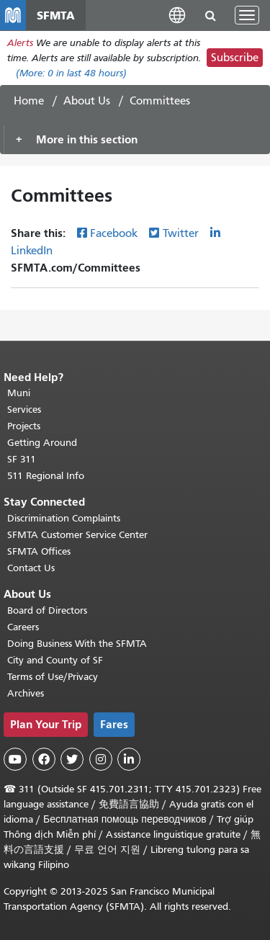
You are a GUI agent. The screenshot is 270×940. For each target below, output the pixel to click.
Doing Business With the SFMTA (77, 643)
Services (24, 409)
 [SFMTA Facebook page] (44, 759)
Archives (25, 693)
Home (29, 100)
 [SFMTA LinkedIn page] (129, 759)
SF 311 (21, 459)
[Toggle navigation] (247, 15)
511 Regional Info (45, 476)
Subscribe (234, 57)
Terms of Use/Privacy (52, 677)
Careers (23, 627)
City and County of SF (55, 660)
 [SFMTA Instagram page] (101, 759)
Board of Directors (47, 610)
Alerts (20, 43)
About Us (86, 100)
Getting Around (42, 443)
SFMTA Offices (39, 551)
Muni (18, 393)
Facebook (114, 233)
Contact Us (31, 568)
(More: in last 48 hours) (71, 73)
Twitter (181, 233)
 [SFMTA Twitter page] (72, 759)
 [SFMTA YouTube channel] (15, 759)
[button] (177, 15)
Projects (23, 426)
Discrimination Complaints (63, 518)
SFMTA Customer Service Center (77, 535)
